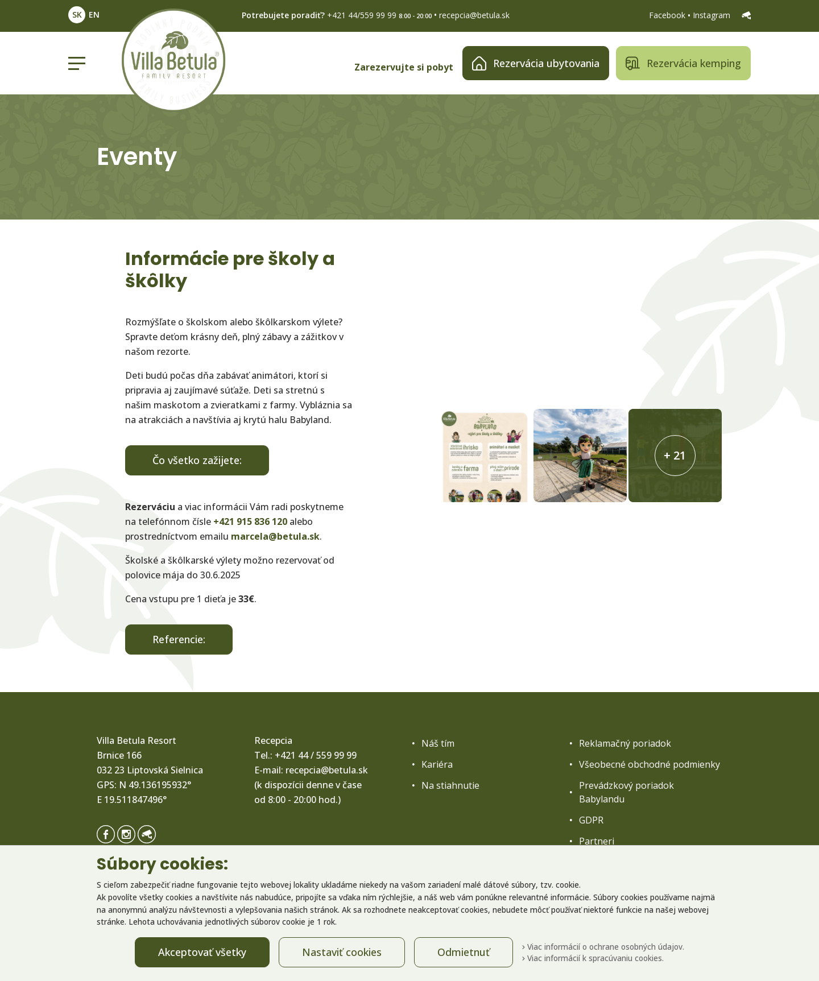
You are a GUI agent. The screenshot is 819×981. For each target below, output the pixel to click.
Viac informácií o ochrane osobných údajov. (603, 946)
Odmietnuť (463, 952)
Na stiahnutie (450, 785)
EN (94, 14)
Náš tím (437, 743)
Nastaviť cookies (342, 952)
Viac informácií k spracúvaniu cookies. (593, 958)
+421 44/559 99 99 (361, 15)
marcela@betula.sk (275, 536)
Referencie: (178, 639)
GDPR (591, 820)
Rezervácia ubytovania (535, 63)
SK (77, 14)
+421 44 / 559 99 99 (316, 755)
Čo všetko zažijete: (197, 460)
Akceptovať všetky (202, 952)
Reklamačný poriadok (625, 743)
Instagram (713, 15)
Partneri (596, 841)
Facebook (668, 15)
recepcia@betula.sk (474, 15)
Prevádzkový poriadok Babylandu (626, 792)
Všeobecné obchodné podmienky (649, 764)
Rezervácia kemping (683, 63)
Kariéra (437, 764)
